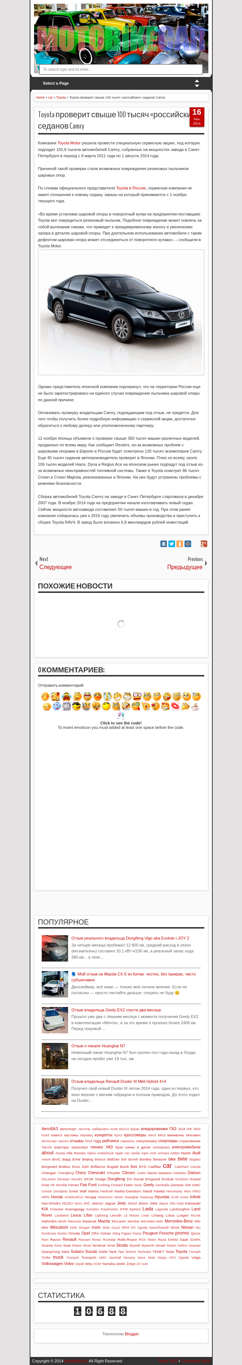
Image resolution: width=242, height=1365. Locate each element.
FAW (45, 1185)
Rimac (96, 1240)
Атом (114, 1129)
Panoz (137, 1233)
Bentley (145, 1159)
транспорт (79, 1147)
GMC (196, 1185)
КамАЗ (56, 1135)
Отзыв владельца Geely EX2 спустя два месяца (116, 1010)
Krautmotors (109, 1209)
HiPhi (45, 1197)
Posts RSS (167, 1361)
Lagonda (161, 1209)
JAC (86, 1203)
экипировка (161, 1147)
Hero (187, 1191)
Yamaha (108, 1264)
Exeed (195, 1179)
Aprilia (135, 1153)
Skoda (122, 1245)
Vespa (162, 1257)
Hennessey (174, 1191)
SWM (103, 1252)
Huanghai (131, 1197)
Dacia (152, 1173)
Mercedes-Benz (179, 1221)
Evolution (182, 1179)
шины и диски (137, 1147)
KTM (124, 1209)
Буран (134, 1129)
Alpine (91, 1153)
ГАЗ (173, 1128)
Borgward (49, 1167)
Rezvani (84, 1240)
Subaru (77, 1251)
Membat (133, 1221)
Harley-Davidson (127, 1191)
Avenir (46, 1159)
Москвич (193, 1135)
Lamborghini (180, 1209)
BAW (76, 1159)
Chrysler (113, 1173)
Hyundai (161, 1197)
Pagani (126, 1233)
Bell (124, 1159)
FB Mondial (59, 1185)
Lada (147, 1208)
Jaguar (110, 1203)
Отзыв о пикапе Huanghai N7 (98, 1046)
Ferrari (73, 1185)
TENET (158, 1252)
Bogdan (194, 1159)
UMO (103, 1257)
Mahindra (49, 1221)
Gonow (47, 1191)
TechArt (130, 1252)
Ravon (55, 1239)
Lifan (88, 1215)
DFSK (88, 1179)
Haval (147, 1191)
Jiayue (163, 1203)
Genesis (176, 1185)
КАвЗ (45, 1135)
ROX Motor (147, 1240)
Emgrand (152, 1179)
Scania (47, 1245)
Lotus (170, 1215)
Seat (66, 1245)
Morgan (84, 1227)
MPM (125, 1227)
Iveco (78, 1203)
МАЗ (161, 1135)
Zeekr (120, 1264)
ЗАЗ (181, 1129)
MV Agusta (139, 1227)
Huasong (146, 1197)
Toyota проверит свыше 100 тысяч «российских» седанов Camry (118, 120)
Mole (73, 1227)
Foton (128, 1185)
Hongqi (90, 1197)
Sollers (182, 1245)
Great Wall (77, 1191)
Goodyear (60, 1191)
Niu (198, 1227)
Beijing (87, 1159)
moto (96, 1227)
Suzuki (91, 1251)
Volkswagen (52, 1263)
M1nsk (196, 1215)
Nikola (175, 1227)
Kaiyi (180, 1203)
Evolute (168, 1179)
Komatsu (92, 1209)
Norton (62, 1233)
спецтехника (146, 1141)
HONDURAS (74, 1197)
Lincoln (116, 1215)
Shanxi (77, 1245)
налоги (63, 1141)
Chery (80, 1172)
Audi (196, 1153)
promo (182, 1233)
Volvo (69, 1263)
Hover (118, 1197)
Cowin (141, 1173)
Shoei (87, 1245)
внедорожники (154, 1128)
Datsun (194, 1172)
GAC (138, 1185)
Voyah (79, 1264)
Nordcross (49, 1233)
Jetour (143, 1203)
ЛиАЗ (152, 1135)
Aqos (144, 1153)
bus (134, 1166)
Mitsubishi (59, 1227)
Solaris (171, 1245)
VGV (172, 1257)
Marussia (74, 1221)
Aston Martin (180, 1153)
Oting (116, 1233)
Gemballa (163, 1185)
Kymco (135, 1209)
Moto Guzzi (111, 1227)
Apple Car (122, 1153)
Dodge (100, 1179)
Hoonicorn (105, 1197)
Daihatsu (179, 1173)
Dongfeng (116, 1179)
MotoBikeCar (76, 1361)
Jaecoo (97, 1203)
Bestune (160, 1159)
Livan (145, 1215)
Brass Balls (80, 1167)
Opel (85, 1233)
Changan (49, 1173)
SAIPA (195, 1239)
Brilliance (97, 1167)
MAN (62, 1221)
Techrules (144, 1252)
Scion (58, 1245)
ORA (95, 1233)
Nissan (187, 1227)
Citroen (128, 1172)
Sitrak (111, 1245)
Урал (119, 1147)
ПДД (97, 1141)
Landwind (61, 1215)
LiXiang (157, 1215)
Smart (160, 1245)
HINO (197, 1191)
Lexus (76, 1215)
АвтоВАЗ (50, 1128)
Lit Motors (131, 1215)
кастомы (71, 1135)
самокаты (127, 1141)
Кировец (86, 1135)
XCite (97, 1264)
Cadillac (154, 1167)
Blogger (131, 1334)
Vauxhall (115, 1257)
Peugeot (150, 1233)
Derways (63, 1179)
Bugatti (112, 1167)
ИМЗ (197, 1129)
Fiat (83, 1185)
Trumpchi (88, 1257)
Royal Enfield (168, 1240)
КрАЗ (118, 1135)
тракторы (61, 1147)
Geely (149, 1185)
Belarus (100, 1159)
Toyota (181, 1251)
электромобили (186, 1147)
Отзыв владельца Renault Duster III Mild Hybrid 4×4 (118, 1081)
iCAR (175, 1197)
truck (58, 1257)
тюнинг (97, 1147)
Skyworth (147, 1245)
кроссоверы (135, 1135)
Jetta (153, 1203)
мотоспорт (49, 1141)
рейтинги (110, 1141)
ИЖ (189, 1129)
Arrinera (163, 1153)
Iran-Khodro (51, 1203)
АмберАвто (100, 1129)
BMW (182, 1159)
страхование (190, 1141)
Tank (112, 1252)
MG (198, 1221)
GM (188, 1185)
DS (129, 1179)
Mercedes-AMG (152, 1221)
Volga (196, 1257)
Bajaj (67, 1159)
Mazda (104, 1221)
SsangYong (51, 1252)
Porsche (166, 1233)
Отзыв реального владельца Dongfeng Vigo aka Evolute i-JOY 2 (130, 938)
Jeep (121, 1203)
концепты (103, 1135)
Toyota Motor (69, 143)
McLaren (119, 1221)
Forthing (103, 1185)
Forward (117, 1185)
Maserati (89, 1221)
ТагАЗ (47, 1147)
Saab (184, 1239)
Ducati (138, 1179)
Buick (124, 1167)
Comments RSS (195, 1361)
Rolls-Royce (127, 1239)
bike (172, 1159)
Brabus (64, 1167)
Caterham (181, 1167)
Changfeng (66, 1173)
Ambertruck (105, 1153)
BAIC (56, 1159)
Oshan (105, 1233)
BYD (142, 1167)
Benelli (133, 1159)
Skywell (134, 1245)
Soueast (194, 1245)
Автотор (84, 1129)
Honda (57, 1197)
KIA (45, 1209)
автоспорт (68, 1129)
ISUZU (67, 1203)
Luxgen (183, 1215)
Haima (93, 1191)
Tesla (169, 1252)
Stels (65, 1252)
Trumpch (72, 1257)
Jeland (132, 1203)
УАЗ (109, 1147)
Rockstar (109, 1240)
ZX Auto (142, 1264)
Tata (121, 1252)
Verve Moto (146, 1257)
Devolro (76, 1179)
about (48, 1152)
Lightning (101, 1215)
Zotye (130, 1264)
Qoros (196, 1233)
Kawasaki (192, 1203)
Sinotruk (98, 1245)
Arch (153, 1153)
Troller (46, 1257)
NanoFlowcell (159, 1227)
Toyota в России (131, 188)
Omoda (74, 1233)
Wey (88, 1264)
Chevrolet (96, 1172)
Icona (184, 1197)
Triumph (195, 1252)
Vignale (183, 1257)
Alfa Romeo (76, 1153)
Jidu (172, 1203)
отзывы (76, 1141)
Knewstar (57, 1209)
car (167, 1165)
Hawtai (159, 1191)
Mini (45, 1227)
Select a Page (56, 83)
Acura (60, 1153)
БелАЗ (124, 1129)
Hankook (106, 1191)
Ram (45, 1240)
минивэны (175, 1135)
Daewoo (165, 1173)
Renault (70, 1239)
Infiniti (195, 1197)
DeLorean (49, 1179)
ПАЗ (88, 1141)
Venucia (129, 1257)
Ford (92, 1185)
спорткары (168, 1141)
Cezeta (195, 1167)
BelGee (113, 1159)
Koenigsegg (74, 1209)
